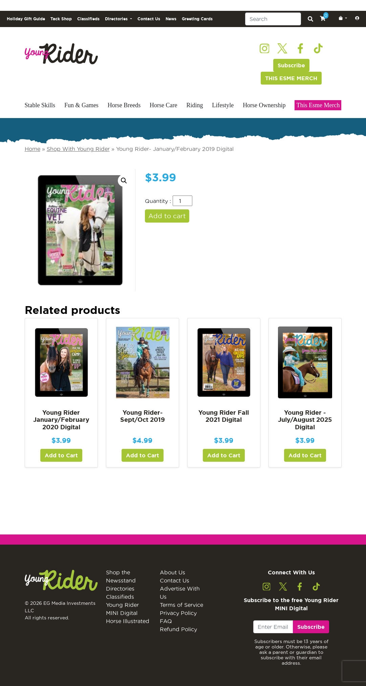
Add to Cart (61, 455)
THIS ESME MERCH (291, 78)
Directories (120, 589)
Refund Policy (178, 629)
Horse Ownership (264, 105)
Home (32, 149)
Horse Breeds (124, 105)
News (171, 19)
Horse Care (163, 105)
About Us (172, 572)
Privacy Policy (178, 613)
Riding (194, 105)
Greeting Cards (197, 19)
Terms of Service (181, 605)
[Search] (273, 19)
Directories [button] (117, 19)
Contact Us (148, 19)
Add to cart (167, 216)
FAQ (166, 621)
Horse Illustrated (127, 621)
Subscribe (291, 65)
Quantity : (158, 201)
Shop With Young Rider (78, 149)
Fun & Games (81, 105)
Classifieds (88, 19)
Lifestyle (223, 105)
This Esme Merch (318, 105)
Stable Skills (40, 105)
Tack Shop (61, 19)
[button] (341, 18)
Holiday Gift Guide (26, 19)
